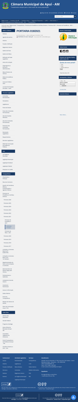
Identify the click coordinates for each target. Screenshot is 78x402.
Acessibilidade (54, 13)
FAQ (30, 373)
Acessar (74, 13)
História (5, 364)
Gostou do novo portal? (67, 62)
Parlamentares (18, 360)
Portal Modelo (24, 387)
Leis (4, 151)
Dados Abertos (32, 367)
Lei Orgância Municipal (20, 376)
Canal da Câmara (64, 94)
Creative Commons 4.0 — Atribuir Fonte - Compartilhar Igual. (60, 398)
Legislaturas (18, 364)
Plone (16, 388)
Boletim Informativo (34, 370)
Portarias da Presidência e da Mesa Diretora (36, 25)
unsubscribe (63, 89)
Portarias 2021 (52, 25)
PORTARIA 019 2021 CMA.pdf (25, 37)
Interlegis (4, 388)
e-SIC (30, 364)
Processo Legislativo (8, 92)
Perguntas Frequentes (37, 20)
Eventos (5, 376)
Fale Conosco (53, 20)
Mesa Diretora (18, 367)
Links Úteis (6, 312)
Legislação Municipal (20, 379)
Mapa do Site (45, 13)
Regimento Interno (19, 373)
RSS (30, 376)
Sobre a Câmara (7, 30)
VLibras (61, 13)
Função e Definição (7, 367)
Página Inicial (5, 20)
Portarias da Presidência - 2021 (64, 25)
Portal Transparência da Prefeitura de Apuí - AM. (14, 22)
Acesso (4, 360)
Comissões (17, 370)
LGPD (46, 20)
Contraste (67, 13)
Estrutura (5, 370)
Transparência (31, 22)
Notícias (5, 373)
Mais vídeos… (63, 115)
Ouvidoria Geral (25, 20)
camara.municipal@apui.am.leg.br (53, 367)
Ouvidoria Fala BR (14, 20)
